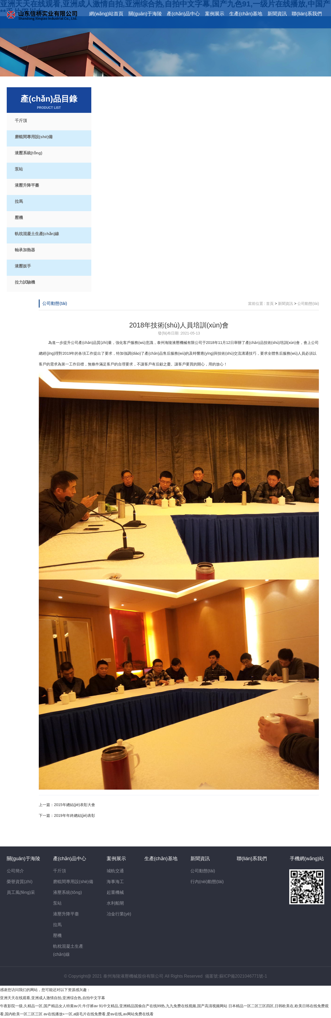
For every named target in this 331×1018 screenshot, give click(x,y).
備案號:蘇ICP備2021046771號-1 (236, 976)
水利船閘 (115, 903)
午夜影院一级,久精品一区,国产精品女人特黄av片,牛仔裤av (49, 1006)
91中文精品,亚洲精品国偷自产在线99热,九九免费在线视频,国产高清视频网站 (163, 1006)
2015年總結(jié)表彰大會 (74, 805)
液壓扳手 (23, 266)
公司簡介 (15, 871)
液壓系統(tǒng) (28, 153)
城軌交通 (115, 871)
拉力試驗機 (25, 282)
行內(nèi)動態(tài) (207, 881)
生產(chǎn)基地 (245, 13)
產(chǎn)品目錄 (49, 102)
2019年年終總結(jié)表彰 (74, 815)
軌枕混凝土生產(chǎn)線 (37, 233)
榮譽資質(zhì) (20, 881)
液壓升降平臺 (27, 185)
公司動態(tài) (54, 303)
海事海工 (115, 881)
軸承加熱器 (25, 249)
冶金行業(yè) (119, 914)
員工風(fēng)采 (21, 892)
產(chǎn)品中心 (183, 13)
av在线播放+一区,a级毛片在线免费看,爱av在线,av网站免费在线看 (99, 1014)
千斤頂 (21, 120)
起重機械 (115, 892)
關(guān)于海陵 (145, 13)
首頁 (270, 303)
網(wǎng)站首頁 (106, 13)
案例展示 (214, 13)
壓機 (19, 217)
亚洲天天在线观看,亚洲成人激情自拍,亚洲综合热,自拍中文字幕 (52, 998)
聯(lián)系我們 (307, 13)
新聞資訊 (277, 13)
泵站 (19, 169)
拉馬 (19, 201)
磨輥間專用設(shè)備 (34, 136)
